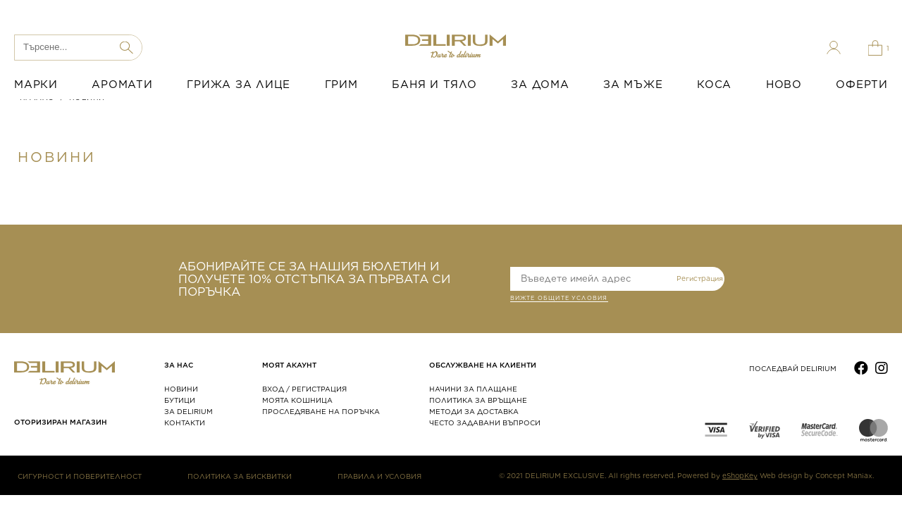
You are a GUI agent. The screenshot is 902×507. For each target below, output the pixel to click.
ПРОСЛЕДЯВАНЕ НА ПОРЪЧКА (321, 411)
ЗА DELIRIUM (188, 411)
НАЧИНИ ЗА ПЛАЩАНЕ (473, 388)
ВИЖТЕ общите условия (559, 299)
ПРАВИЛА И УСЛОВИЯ (379, 476)
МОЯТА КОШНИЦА (297, 400)
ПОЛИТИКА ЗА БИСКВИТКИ (239, 476)
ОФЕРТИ (862, 84)
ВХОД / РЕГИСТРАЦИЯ (304, 388)
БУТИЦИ (179, 400)
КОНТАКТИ (184, 422)
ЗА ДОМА (540, 84)
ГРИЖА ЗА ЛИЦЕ (238, 84)
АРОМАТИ (122, 84)
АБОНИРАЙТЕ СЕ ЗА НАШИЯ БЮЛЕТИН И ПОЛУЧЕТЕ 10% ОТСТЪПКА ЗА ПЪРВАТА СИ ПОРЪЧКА (314, 279)
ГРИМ (341, 84)
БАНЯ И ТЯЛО (434, 84)
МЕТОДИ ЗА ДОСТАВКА (474, 411)
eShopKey (740, 475)
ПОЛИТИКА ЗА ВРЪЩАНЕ (478, 400)
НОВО (784, 84)
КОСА (714, 84)
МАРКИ (36, 84)
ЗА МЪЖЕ (632, 84)
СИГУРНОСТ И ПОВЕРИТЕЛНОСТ (80, 476)
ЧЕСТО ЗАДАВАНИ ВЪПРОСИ (484, 422)
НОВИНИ (181, 388)
